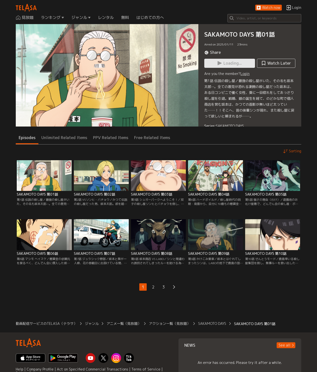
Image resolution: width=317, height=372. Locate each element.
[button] (268, 8)
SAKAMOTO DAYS (230, 126)
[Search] (264, 18)
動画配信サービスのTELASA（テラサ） (46, 323)
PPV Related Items (110, 137)
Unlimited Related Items (64, 137)
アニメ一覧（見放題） (124, 323)
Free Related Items (152, 137)
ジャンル (92, 323)
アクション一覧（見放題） (169, 323)
